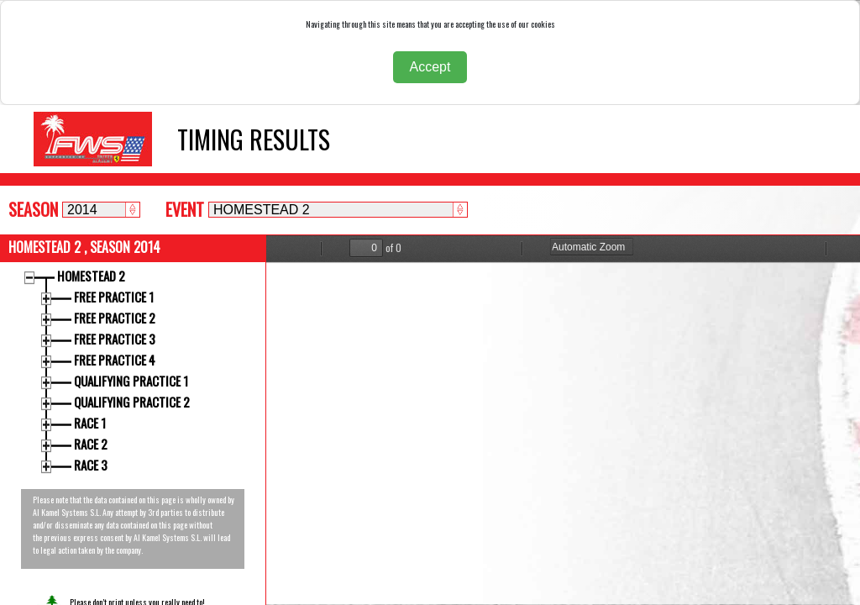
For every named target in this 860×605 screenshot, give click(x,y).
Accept (430, 67)
